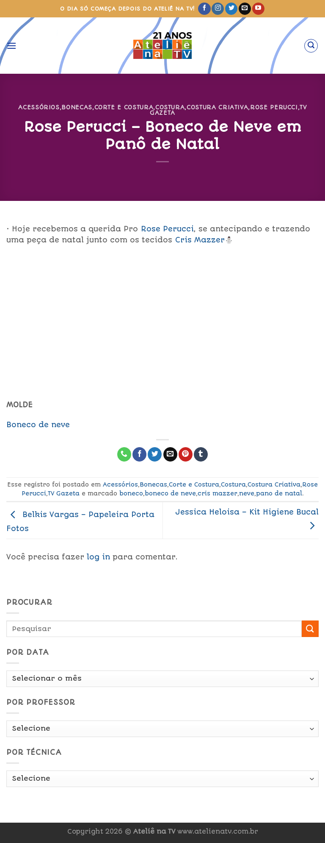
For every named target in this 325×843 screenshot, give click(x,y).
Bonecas (76, 107)
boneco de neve (170, 493)
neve (246, 493)
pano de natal (279, 493)
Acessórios (38, 107)
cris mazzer (217, 493)
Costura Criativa (217, 107)
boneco (131, 493)
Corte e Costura (124, 107)
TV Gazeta (64, 493)
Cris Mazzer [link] (200, 240)
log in (98, 557)
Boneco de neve (38, 424)
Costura (170, 107)
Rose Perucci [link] (167, 229)
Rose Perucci (274, 107)
